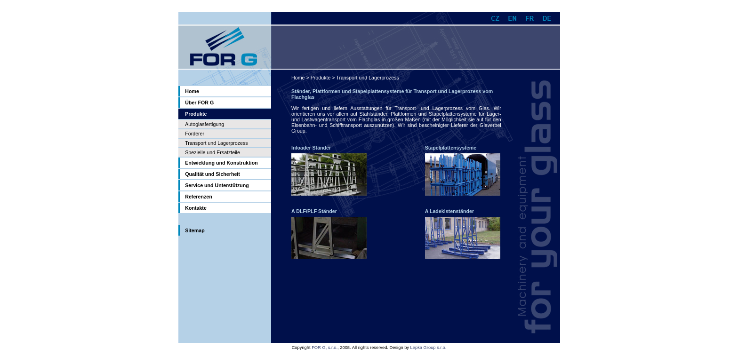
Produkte (321, 77)
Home (192, 91)
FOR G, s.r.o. (324, 347)
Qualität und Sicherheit (212, 174)
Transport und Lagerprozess (216, 143)
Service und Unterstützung (217, 185)
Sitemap (194, 230)
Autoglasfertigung (204, 124)
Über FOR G (199, 102)
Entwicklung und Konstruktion (221, 163)
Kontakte (196, 208)
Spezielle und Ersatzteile (212, 152)
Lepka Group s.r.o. (428, 347)
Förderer (194, 133)
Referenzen (198, 196)
